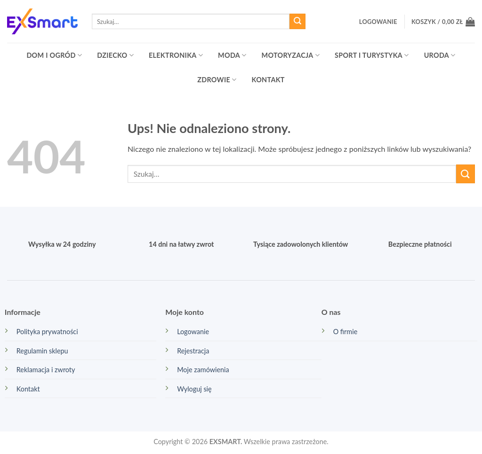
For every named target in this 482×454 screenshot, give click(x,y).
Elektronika (176, 55)
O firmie (345, 332)
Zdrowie (216, 79)
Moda (232, 55)
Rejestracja (193, 351)
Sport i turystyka (372, 55)
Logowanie (193, 332)
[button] (378, 21)
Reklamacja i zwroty (45, 370)
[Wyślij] (297, 22)
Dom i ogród (54, 55)
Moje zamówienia (203, 370)
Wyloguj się (194, 389)
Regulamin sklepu (42, 351)
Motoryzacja (291, 55)
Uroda (440, 55)
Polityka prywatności (47, 332)
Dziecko (115, 55)
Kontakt (268, 80)
